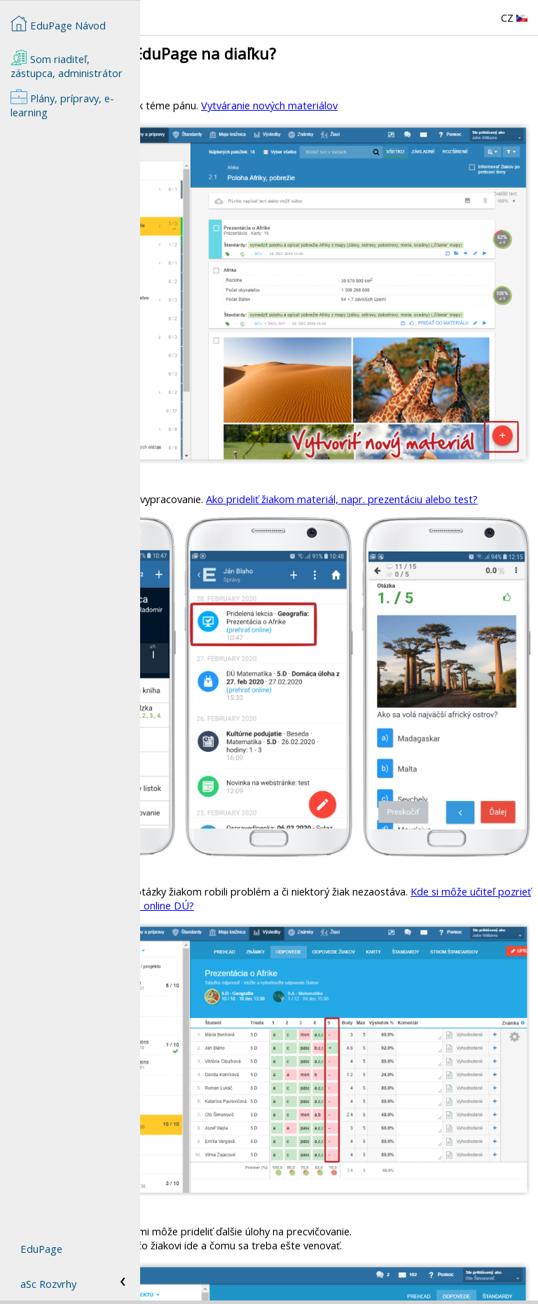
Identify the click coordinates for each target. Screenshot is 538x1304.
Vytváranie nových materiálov (409, 105)
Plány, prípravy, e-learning (62, 103)
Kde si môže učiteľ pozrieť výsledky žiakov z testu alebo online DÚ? (360, 736)
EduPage (41, 1249)
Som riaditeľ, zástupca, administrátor (67, 64)
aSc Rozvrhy (48, 1284)
